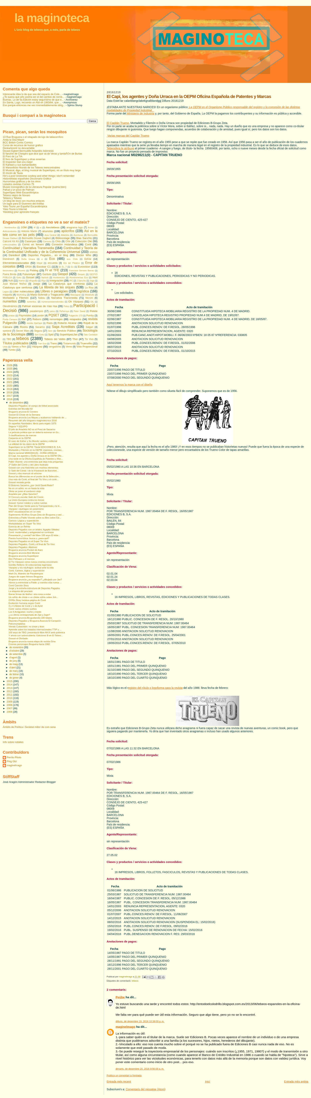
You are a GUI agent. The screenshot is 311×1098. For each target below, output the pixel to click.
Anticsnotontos (10, 231)
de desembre (16, 402)
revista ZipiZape (34, 323)
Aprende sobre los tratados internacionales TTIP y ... (35, 629)
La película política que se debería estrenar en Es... (34, 432)
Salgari (89, 327)
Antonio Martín (29, 231)
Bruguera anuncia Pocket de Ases (26, 550)
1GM (24, 227)
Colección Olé (83, 241)
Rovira (24, 326)
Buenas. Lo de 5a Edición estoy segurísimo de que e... (33, 99)
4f (35, 227)
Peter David (79, 311)
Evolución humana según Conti (24, 603)
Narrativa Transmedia (64, 297)
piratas (11, 315)
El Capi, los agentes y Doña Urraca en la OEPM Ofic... (36, 456)
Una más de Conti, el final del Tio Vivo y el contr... (33, 479)
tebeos (135, 981)
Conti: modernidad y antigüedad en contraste (31, 532)
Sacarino (40, 327)
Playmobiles (25, 315)
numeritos (10, 301)
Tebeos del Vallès (54, 339)
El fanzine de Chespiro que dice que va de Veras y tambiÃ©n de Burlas (42, 153)
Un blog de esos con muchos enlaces (23, 201)
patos (52, 311)
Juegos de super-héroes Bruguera (26, 576)
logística (83, 291)
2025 (10, 368)
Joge (92, 280)
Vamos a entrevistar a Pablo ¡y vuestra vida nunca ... (35, 582)
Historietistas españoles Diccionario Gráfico (27, 178)
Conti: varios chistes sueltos (23, 609)
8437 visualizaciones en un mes (25, 512)
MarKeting (21, 295)
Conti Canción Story (19, 585)
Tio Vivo (89, 339)
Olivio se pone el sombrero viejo (25, 491)
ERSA (28, 266)
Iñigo (43, 280)
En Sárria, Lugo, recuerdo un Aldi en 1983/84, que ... (32, 102)
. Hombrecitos (9, 227)
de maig (13, 664)
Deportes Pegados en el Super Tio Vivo (28, 541)
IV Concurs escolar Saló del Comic (26, 497)
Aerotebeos (52, 227)
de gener (14, 677)
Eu (72, 267)
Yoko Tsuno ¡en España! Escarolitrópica (25, 206)
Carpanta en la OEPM (20, 438)
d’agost (13, 657)
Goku (18, 277)
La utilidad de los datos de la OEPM (27, 444)
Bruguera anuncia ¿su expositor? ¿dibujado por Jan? (35, 579)
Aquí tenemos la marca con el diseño (130, 384)
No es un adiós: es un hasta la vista (26, 488)
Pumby (90, 315)
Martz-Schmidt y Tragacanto (47, 294)
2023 (10, 375)
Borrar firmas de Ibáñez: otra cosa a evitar (30, 594)
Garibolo (46, 274)
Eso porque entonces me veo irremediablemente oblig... (34, 105)
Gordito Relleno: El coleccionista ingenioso (30, 565)
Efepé (39, 263)
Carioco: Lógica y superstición (24, 520)
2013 (10, 688)
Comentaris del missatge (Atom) (145, 1089)
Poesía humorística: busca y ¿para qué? (29, 538)
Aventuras (78, 235)
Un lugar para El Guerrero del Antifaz (23, 203)
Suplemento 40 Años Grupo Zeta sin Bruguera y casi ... (36, 514)
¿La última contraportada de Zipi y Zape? (29, 615)
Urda (5, 347)
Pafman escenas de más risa (39, 306)
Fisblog (34, 270)
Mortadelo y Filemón (16, 297)
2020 (10, 385)
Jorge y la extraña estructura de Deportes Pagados (34, 588)
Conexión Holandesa (64, 244)
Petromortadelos (17, 624)
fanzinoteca (8, 270)
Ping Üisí (12, 761)
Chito (58, 241)
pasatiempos (36, 311)
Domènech (8, 259)
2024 (10, 372)
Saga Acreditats (63, 326)
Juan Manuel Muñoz (14, 283)
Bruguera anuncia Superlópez (23, 556)
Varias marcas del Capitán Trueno (128, 135)
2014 (10, 684)
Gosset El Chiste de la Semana (24, 415)
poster (40, 315)
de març (14, 671)
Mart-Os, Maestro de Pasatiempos (26, 573)
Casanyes (30, 241)
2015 (10, 681)
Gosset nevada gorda (19, 482)
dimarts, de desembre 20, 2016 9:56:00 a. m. (140, 1068)
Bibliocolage (63, 238)
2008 (10, 705)
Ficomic (21, 270)
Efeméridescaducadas (16, 262)
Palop (66, 306)
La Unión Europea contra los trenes (26, 500)
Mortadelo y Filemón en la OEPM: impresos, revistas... (36, 450)
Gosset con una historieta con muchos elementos (33, 467)
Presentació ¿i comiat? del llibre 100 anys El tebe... (34, 535)
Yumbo (11, 349)
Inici (207, 1081)
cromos (93, 252)
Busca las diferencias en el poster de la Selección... (34, 476)
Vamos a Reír (19, 346)
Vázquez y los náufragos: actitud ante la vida (31, 567)
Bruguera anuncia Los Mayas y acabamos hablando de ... (37, 417)
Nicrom (89, 298)
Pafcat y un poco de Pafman (18, 189)
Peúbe (120, 997)
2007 (10, 708)
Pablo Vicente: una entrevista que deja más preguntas (36, 462)
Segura (38, 330)
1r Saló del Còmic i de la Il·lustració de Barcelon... (34, 470)
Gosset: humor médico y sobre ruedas (28, 503)
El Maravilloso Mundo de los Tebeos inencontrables (31, 167)
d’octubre (14, 650)
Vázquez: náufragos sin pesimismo (26, 509)
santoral (7, 330)
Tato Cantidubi (91, 334)
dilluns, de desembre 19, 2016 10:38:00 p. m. (140, 1021)
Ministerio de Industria (140, 113)
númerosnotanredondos (52, 301)
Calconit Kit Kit (11, 241)
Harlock (44, 277)
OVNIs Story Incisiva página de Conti (27, 600)
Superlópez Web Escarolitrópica (20, 192)
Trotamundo (69, 343)
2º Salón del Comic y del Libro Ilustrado (28, 465)
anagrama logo (74, 227)
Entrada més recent (119, 1081)
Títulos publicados (15, 343)
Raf (24, 319)
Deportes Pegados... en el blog (48, 255)
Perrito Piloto (14, 757)
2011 (10, 694)
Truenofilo (86, 343)
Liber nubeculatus (23, 291)
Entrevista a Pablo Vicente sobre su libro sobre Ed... (35, 517)
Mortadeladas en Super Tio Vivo (25, 523)
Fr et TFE (52, 270)
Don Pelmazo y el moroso (22, 559)
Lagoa (6, 291)
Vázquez (37, 346)
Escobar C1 (43, 266)
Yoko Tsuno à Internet (15, 209)
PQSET (53, 315)
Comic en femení (33, 244)
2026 (10, 365)
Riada (49, 323)
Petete (94, 311)
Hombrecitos (59, 277)
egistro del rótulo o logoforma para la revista (155, 687)
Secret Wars (22, 330)
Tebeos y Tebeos (12, 198)
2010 (10, 698)
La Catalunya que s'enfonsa (67, 283)
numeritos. (32, 301)
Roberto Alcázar (67, 323)
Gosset (30, 277)
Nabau (41, 298)
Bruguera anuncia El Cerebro (23, 412)
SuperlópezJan (69, 334)
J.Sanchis (81, 280)
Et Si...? (63, 267)
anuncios (47, 231)
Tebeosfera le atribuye (120, 148)
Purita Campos (10, 319)
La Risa (89, 287)
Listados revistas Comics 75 (18, 184)
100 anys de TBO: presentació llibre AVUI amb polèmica (37, 632)
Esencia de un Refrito (19, 526)
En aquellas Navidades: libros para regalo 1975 (32, 423)
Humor (22, 280)
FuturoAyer (29, 274)
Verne (69, 346)
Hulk (10, 280)
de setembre (16, 654)
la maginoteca (51, 18)
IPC (71, 280)
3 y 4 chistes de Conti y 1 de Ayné (26, 606)
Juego (36, 283)
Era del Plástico (71, 263)
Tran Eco (42, 343)
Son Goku (39, 334)
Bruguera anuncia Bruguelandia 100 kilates (30, 618)
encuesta (53, 263)
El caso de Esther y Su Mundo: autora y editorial (33, 441)
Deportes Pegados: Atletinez (23, 547)
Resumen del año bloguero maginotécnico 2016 (33, 420)
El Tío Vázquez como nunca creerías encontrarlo (33, 562)
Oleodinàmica (10, 306)
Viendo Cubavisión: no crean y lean (26, 626)
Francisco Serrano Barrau (81, 270)
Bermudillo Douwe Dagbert (36, 238)
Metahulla (89, 295)
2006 (10, 711)
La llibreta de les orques (57, 287)
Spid (51, 334)
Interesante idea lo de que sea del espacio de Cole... (32, 94)
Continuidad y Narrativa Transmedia (28, 248)
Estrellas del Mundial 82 (21, 409)
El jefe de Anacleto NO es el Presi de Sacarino (32, 429)
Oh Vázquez (76, 301)
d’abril (12, 667)
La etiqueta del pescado (21, 591)
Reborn (37, 319)
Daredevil (14, 255)
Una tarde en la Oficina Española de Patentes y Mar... (35, 459)
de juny (13, 660)
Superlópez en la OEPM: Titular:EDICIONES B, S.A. (35, 447)
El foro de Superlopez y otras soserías (24, 159)
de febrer (14, 674)
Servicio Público (66, 330)
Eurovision (84, 266)
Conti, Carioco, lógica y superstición (27, 570)
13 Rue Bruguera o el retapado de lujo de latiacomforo (33, 137)
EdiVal (87, 259)
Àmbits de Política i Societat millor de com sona (29, 727)
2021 (10, 382)
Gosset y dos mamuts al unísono (25, 473)
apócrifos (67, 231)
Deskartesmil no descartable (19, 148)
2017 (10, 395)
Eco (52, 258)
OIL (92, 301)
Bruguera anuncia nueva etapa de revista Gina (32, 641)
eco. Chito (72, 259)
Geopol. (81, 274)
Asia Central (51, 235)
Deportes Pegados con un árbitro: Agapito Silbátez (34, 529)
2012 (10, 691)
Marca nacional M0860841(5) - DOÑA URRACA (33, 453)
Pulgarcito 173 (75, 315)
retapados (75, 319)
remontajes (56, 319)
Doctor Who (83, 255)
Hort (94, 277)
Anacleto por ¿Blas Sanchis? (23, 494)
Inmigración (56, 280)
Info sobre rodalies (13, 742)
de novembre (16, 647)
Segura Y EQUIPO (18, 426)
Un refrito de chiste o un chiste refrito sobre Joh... (33, 597)
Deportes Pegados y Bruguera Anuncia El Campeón (35, 621)
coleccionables (10, 244)
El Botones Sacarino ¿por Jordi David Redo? (31, 485)
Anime (91, 227)
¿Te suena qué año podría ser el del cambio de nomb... (33, 97)
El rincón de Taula (13, 173)
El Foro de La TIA (12, 156)
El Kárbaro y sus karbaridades (19, 164)
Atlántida (65, 235)
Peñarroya (64, 311)
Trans (53, 343)
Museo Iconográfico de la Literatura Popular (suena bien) (34, 187)
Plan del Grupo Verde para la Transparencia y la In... (35, 506)
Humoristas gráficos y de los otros (22, 181)
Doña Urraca (28, 259)
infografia (33, 280)
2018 (10, 392)
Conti (88, 244)
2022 (10, 378)
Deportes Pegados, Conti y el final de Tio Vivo (32, 544)
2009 (10, 701)
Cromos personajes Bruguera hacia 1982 (29, 644)
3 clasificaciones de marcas (22, 435)
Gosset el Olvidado (18, 638)
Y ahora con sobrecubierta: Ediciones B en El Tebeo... (36, 635)
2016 (10, 399)
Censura (47, 241)
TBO (8, 339)
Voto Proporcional (86, 346)
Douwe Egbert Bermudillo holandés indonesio (28, 151)
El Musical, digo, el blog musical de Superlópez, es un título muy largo (42, 170)
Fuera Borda (9, 274)
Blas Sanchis (84, 238)
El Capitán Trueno (118, 123)
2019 (10, 389)
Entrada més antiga (296, 1081)
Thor (75, 339)
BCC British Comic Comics (18, 142)
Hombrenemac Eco (78, 277)
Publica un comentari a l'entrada (124, 1075)
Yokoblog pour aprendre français (21, 212)
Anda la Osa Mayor (13, 139)
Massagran (75, 295)
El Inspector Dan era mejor (18, 162)
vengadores (55, 346)
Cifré (67, 241)
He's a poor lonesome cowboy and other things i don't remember (39, 176)
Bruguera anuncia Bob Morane (24, 553)
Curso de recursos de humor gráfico (23, 145)
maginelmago (125, 1026)
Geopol (63, 274)
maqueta (7, 294)
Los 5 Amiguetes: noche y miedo (25, 612)
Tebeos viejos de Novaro (16, 195)
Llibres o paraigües (54, 291)
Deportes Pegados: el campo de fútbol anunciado (33, 406)
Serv (50, 331)
